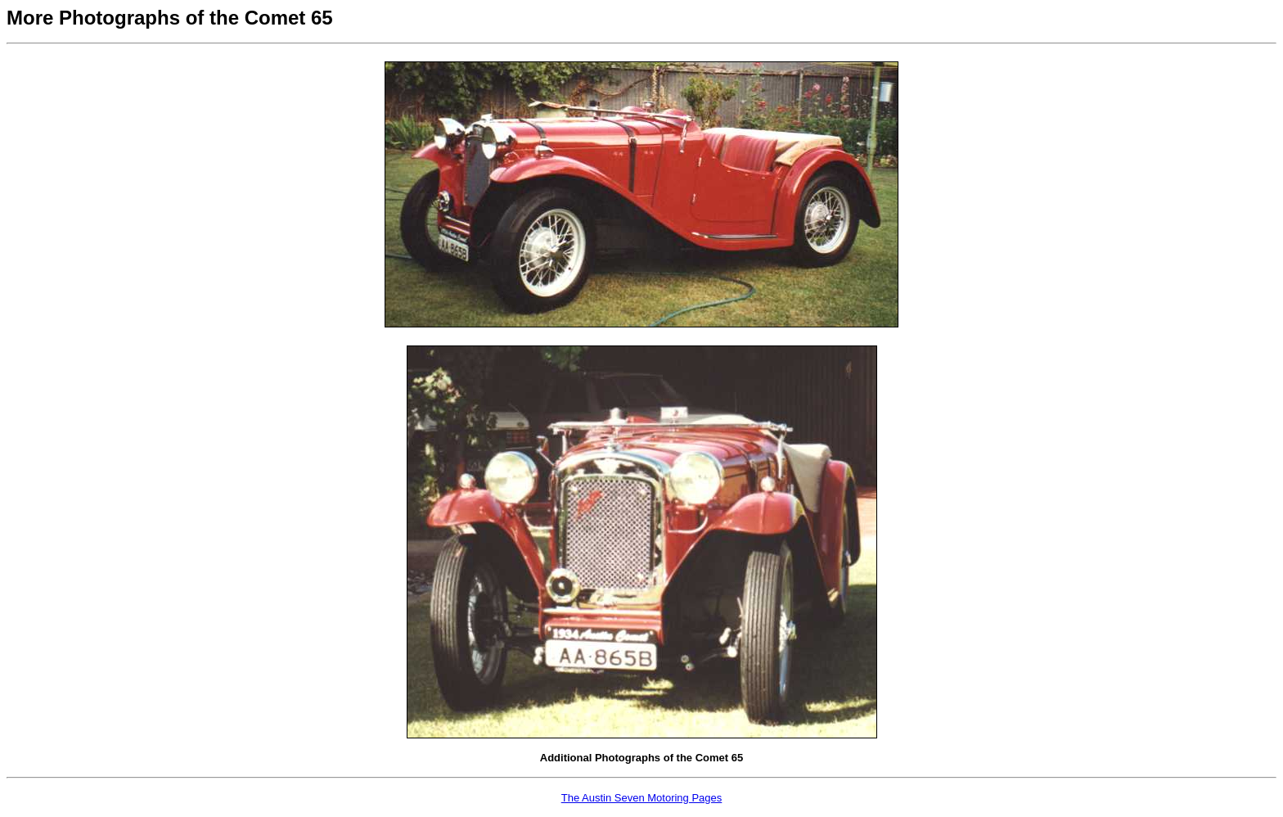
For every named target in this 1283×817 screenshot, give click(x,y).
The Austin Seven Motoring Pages (642, 798)
